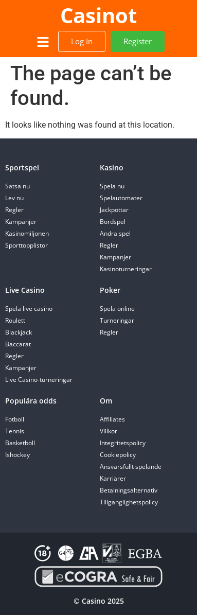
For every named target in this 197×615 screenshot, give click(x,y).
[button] (42, 42)
